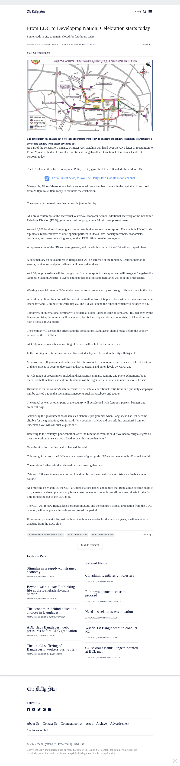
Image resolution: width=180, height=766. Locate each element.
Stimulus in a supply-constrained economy (51, 570)
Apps (89, 723)
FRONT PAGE (89, 44)
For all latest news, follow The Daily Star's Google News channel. (90, 178)
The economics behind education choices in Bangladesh (51, 610)
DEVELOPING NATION (77, 535)
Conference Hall (37, 730)
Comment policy (71, 723)
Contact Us (50, 723)
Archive (101, 723)
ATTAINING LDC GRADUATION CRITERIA (46, 535)
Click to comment (90, 545)
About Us (33, 723)
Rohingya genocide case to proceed (105, 593)
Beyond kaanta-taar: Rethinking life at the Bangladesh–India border (51, 590)
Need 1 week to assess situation (109, 612)
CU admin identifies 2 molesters (109, 575)
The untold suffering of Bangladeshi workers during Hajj (52, 647)
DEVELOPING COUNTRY (102, 535)
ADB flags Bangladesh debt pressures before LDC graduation (52, 629)
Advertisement (119, 723)
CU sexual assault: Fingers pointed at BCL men (111, 649)
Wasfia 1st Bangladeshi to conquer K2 (111, 629)
